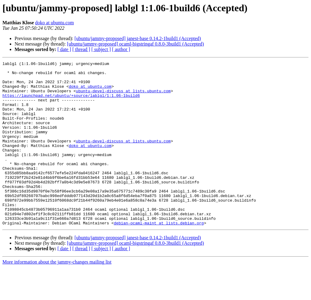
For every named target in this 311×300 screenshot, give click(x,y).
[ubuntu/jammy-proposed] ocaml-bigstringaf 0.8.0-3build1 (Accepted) (135, 43)
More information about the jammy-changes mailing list (56, 294)
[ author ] (121, 49)
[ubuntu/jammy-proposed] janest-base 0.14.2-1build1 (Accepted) (137, 38)
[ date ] (64, 49)
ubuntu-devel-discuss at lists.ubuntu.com (123, 97)
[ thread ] (81, 49)
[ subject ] (101, 49)
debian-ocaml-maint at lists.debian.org (159, 255)
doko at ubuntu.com (54, 22)
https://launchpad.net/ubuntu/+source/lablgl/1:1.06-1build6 (71, 102)
